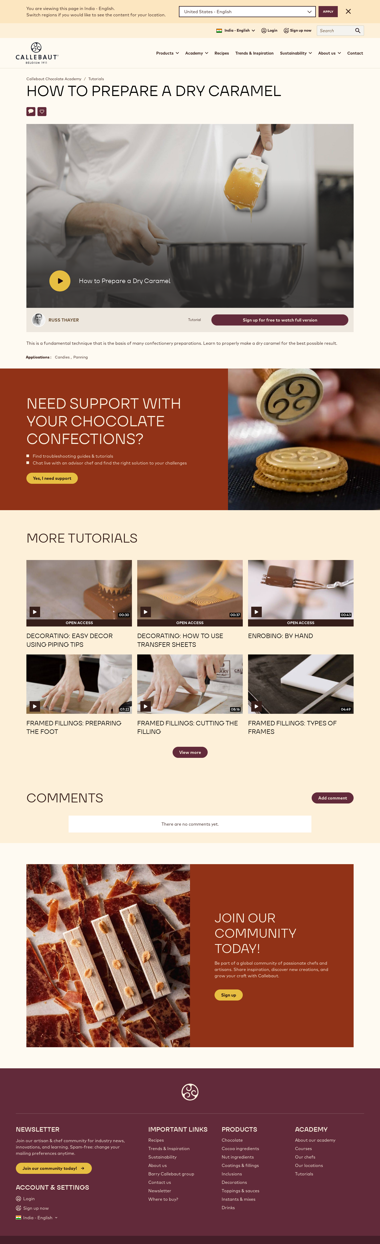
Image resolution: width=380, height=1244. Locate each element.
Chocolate (232, 1140)
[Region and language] (247, 11)
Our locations (309, 1165)
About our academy (315, 1140)
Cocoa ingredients (240, 1148)
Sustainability (162, 1157)
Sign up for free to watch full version (280, 320)
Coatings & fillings (240, 1165)
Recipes (222, 53)
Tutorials (96, 78)
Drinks (228, 1207)
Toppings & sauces (240, 1190)
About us (157, 1165)
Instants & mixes (238, 1199)
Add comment (332, 798)
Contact (355, 53)
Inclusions (232, 1173)
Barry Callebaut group (171, 1173)
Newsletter (159, 1190)
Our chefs (305, 1157)
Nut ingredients (238, 1157)
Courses (303, 1148)
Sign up (228, 995)
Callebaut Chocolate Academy (53, 78)
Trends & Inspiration (254, 53)
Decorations (234, 1182)
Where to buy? (163, 1199)
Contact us (159, 1182)
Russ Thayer (64, 320)
